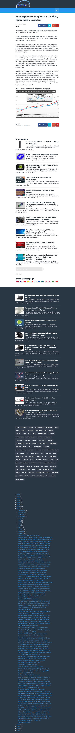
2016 (18, 492)
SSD (42, 447)
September (22, 510)
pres (33, 469)
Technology (19, 434)
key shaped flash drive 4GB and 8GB (29, 656)
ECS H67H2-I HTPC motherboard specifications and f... (34, 597)
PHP (47, 469)
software (30, 424)
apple (29, 440)
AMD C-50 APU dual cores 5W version (29, 529)
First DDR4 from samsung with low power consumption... (35, 701)
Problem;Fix (43, 437)
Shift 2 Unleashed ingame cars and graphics (31, 574)
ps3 (17, 463)
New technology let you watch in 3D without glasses (34, 623)
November (21, 506)
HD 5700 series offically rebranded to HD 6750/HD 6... (34, 578)
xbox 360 (18, 453)
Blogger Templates (45, 730)
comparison (52, 437)
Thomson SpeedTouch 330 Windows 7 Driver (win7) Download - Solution (41, 303)
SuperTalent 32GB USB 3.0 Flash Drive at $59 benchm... (34, 650)
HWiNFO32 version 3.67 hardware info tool (30, 607)
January (21, 527)
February (21, 525)
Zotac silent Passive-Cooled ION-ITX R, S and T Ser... (33, 642)
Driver (23, 424)
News (23, 123)
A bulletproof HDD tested (25, 603)
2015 (18, 494)
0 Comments (21, 25)
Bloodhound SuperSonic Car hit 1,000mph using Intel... (34, 605)
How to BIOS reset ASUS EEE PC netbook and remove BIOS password (41, 355)
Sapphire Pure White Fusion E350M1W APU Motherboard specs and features (40, 212)
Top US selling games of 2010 (27, 625)
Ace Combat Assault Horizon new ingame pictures (33, 621)
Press (27, 123)
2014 (18, 496)
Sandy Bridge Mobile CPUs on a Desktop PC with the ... (34, 685)
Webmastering (24, 456)
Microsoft (42, 434)
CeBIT (40, 456)
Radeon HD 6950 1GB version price (28, 593)
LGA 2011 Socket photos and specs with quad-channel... (35, 646)
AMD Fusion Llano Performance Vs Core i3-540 (32, 601)
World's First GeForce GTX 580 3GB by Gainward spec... (34, 582)
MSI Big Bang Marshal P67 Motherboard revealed (33, 545)
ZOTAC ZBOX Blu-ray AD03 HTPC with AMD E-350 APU (33, 693)
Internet (46, 463)
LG (16, 469)
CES (44, 443)
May (19, 519)
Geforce (45, 453)
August (20, 512)
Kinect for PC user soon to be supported (30, 660)
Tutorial (39, 430)
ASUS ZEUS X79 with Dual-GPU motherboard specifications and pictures (41, 405)
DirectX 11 (23, 463)
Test (24, 427)
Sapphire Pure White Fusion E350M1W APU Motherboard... (35, 687)
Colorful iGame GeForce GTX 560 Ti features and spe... (34, 558)
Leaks (21, 469)
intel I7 (24, 466)
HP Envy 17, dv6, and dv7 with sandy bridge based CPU (34, 697)
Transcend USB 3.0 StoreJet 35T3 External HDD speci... (34, 615)
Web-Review (44, 460)
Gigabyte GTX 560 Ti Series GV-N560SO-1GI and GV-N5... (34, 556)
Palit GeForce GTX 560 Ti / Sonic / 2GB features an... (33, 552)
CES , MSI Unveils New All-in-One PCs (29, 648)
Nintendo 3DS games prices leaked (28, 591)
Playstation (19, 450)
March (20, 523)
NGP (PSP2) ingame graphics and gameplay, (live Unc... (34, 539)
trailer (50, 434)
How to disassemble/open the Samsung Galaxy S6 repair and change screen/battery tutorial (42, 199)
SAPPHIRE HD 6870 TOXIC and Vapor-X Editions (32, 566)
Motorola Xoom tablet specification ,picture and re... (34, 662)
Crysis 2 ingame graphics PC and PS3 (29, 714)
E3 (29, 463)
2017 (18, 490)
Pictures (38, 453)
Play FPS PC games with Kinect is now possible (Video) (34, 570)
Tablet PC (37, 443)
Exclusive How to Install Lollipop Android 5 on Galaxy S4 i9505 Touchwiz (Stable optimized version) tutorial (41, 251)
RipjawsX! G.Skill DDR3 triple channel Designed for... (33, 712)
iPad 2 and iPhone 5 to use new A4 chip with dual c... (33, 599)
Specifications (39, 421)
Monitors (40, 450)
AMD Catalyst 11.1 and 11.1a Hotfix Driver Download (33, 547)
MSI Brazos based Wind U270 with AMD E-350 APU (33, 673)
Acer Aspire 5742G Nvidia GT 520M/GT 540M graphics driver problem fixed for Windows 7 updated (41, 341)
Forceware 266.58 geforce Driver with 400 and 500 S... (34, 609)
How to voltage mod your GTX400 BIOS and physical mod (35, 576)
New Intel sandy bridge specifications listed (31, 562)
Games (31, 421)
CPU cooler (52, 450)
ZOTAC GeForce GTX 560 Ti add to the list (30, 554)
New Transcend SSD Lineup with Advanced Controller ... (34, 617)
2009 (18, 720)
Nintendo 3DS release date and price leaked (31, 588)
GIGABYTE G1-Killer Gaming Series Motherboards (33, 640)
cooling (33, 456)
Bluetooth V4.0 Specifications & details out (41, 152)
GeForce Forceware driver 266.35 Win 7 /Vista (32, 708)
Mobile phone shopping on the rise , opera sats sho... (34, 580)
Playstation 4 (35, 447)
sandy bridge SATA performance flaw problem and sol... (35, 535)
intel (34, 427)
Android (34, 437)
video (56, 421)
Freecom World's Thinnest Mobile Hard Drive (31, 630)
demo (31, 453)
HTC (57, 453)
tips (54, 447)
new (24, 440)
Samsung (46, 440)
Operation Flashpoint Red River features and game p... (34, 549)
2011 (18, 502)
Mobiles (18, 427)
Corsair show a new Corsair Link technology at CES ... (34, 664)
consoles (48, 430)
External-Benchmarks (42, 466)
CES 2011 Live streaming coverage (28, 681)
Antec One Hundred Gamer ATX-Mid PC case (31, 654)
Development (48, 456)
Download (49, 421)
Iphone (22, 447)
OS (26, 450)
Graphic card (19, 430)
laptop (34, 434)
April (20, 521)
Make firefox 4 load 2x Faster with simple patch (32, 564)
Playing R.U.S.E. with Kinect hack (27, 658)
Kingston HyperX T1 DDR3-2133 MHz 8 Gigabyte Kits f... (34, 679)
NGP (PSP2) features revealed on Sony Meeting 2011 (34, 541)
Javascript (55, 466)
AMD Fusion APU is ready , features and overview (33, 699)
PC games (51, 427)
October (21, 508)
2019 (18, 488)
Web (52, 463)
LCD (17, 456)
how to (27, 434)
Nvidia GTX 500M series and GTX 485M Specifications (34, 675)
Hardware (17, 123)
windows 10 (40, 469)
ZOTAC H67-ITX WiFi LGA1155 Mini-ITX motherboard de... (34, 677)
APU (57, 443)
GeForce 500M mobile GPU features (29, 669)
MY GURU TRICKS (30, 430)
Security (29, 460)
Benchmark (39, 424)
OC (27, 447)
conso (18, 466)
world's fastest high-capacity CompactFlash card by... (34, 644)
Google (30, 443)
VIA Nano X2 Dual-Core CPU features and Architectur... (34, 703)
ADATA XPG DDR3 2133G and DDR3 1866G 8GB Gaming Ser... (35, 531)
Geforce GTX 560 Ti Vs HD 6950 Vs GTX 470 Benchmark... (34, 572)
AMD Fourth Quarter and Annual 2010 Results (31, 586)
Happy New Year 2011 (24, 716)
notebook (53, 460)
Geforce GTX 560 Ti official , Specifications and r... (33, 627)
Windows (18, 440)
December (21, 504)
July (19, 514)
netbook (32, 450)
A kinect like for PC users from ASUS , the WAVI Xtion (34, 706)
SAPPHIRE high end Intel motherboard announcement (34, 638)
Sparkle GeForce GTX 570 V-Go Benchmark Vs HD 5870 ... (35, 710)
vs (54, 456)
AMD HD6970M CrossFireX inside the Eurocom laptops (34, 695)
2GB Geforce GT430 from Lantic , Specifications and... (34, 613)
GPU (17, 447)
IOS (17, 460)
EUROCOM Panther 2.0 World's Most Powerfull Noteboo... (35, 636)
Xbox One (48, 447)
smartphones (42, 427)
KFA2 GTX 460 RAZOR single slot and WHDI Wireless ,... (34, 632)
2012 (18, 500)
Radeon (22, 460)
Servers (36, 460)
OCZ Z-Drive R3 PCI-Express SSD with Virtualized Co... (34, 543)
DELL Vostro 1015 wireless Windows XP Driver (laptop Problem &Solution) (41, 328)
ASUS (52, 453)
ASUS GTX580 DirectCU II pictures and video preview (34, 537)
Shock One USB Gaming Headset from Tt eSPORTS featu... (35, 533)
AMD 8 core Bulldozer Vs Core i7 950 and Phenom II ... (34, 560)
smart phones (20, 473)
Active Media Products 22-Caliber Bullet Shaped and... (34, 595)
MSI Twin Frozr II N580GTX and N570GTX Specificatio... (34, 611)
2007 (18, 724)
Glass (33, 463)
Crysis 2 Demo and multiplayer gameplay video (32, 568)
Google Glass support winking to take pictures (42, 188)
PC (46, 450)
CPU (29, 427)
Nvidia (51, 424)
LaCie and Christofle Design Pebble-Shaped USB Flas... (34, 584)
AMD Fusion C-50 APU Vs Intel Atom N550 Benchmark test (35, 689)
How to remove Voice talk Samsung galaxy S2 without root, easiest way (41, 367)
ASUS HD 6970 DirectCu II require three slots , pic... (33, 634)
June (20, 517)
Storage (25, 453)
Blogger (31, 466)
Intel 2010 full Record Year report (28, 619)
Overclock (50, 443)
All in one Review (20, 443)
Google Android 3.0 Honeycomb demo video (31, 683)
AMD (46, 424)
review (28, 437)
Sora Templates (34, 730)
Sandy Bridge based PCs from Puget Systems (32, 652)
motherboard (20, 437)
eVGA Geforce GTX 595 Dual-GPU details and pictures (34, 671)
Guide (39, 463)
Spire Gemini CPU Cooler (25, 667)
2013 (18, 498)
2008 (18, 722)
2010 (18, 718)
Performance (37, 440)
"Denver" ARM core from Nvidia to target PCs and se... (34, 691)
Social (53, 469)
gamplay (27, 469)
